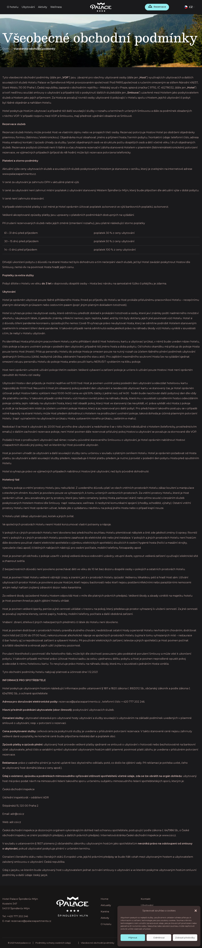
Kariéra (105, 911)
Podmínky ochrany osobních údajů (53, 943)
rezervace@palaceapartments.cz (31, 920)
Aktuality (106, 905)
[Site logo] (101, 6)
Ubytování (147, 905)
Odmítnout (159, 937)
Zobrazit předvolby (185, 937)
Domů (6, 48)
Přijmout (132, 937)
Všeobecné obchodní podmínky (97, 943)
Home (104, 898)
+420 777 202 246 (17, 916)
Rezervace (160, 6)
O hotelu (106, 924)
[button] (195, 910)
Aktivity (105, 917)
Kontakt (145, 898)
